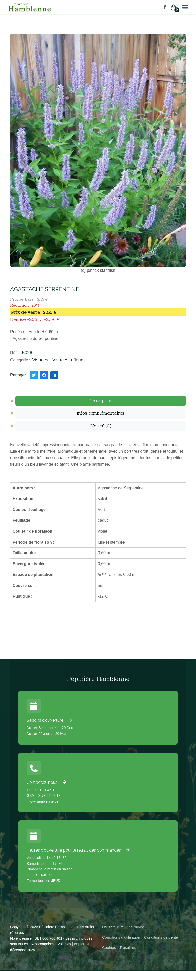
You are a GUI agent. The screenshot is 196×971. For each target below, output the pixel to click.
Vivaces (40, 359)
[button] (185, 7)
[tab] (100, 401)
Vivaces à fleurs (68, 359)
